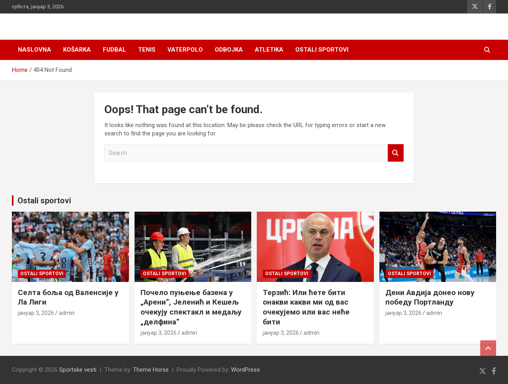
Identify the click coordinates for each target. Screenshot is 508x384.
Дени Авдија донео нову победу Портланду (430, 297)
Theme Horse (151, 369)
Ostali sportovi (321, 49)
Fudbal (114, 49)
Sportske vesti (77, 369)
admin (67, 313)
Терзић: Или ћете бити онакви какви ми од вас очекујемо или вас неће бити (306, 307)
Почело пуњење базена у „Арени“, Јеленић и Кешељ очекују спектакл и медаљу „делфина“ (191, 307)
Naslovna (34, 49)
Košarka (77, 49)
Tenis (147, 49)
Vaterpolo (185, 49)
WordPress (245, 369)
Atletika (269, 49)
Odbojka (229, 49)
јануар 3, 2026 (36, 313)
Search (396, 153)
